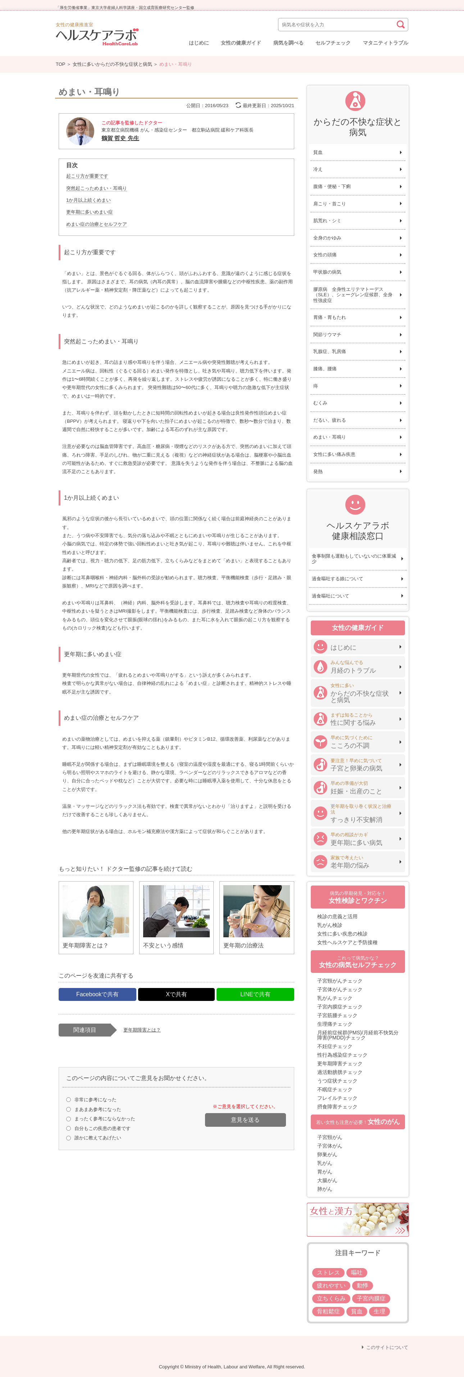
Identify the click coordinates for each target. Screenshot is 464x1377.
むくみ (320, 403)
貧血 (318, 152)
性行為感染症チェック (342, 1054)
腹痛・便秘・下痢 (332, 186)
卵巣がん (327, 1154)
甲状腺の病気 (327, 272)
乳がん (324, 1163)
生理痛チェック (334, 1023)
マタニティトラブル (385, 42)
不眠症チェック (334, 1089)
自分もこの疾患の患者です (102, 1128)
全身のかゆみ (327, 238)
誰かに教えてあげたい (97, 1137)
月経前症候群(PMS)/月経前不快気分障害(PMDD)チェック (358, 1035)
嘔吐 (357, 1273)
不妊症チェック (334, 1046)
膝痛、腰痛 (325, 368)
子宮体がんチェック (340, 989)
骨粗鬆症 (328, 1311)
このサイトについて (387, 1347)
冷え (318, 169)
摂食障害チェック (337, 1106)
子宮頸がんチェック (340, 980)
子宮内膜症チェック (340, 1006)
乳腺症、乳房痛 (329, 351)
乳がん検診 (329, 925)
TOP (60, 64)
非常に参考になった (95, 1099)
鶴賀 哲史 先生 (120, 138)
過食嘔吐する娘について (337, 578)
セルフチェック (333, 42)
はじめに (199, 42)
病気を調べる (288, 42)
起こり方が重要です (87, 176)
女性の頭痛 (325, 254)
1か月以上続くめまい (88, 200)
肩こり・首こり (329, 203)
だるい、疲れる (329, 420)
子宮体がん (329, 1145)
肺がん (324, 1188)
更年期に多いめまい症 (89, 212)
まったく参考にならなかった (104, 1118)
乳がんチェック (334, 998)
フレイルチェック (337, 1098)
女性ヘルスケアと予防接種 (347, 942)
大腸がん (327, 1180)
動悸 (362, 1285)
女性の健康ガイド (241, 42)
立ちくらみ (331, 1298)
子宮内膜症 (371, 1298)
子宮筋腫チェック (337, 1015)
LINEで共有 (255, 994)
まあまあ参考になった (97, 1109)
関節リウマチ (327, 334)
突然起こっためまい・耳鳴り (96, 188)
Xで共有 (176, 994)
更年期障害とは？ (142, 1030)
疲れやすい (331, 1285)
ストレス (328, 1273)
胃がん (324, 1171)
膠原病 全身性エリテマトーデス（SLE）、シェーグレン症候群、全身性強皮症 (352, 295)
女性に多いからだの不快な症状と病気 (112, 64)
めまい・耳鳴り (329, 437)
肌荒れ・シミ (327, 220)
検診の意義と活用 (337, 916)
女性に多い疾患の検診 (342, 933)
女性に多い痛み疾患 (334, 454)
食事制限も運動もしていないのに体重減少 (354, 558)
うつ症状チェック (337, 1080)
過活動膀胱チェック (340, 1072)
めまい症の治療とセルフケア (96, 224)
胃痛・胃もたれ (329, 317)
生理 (379, 1311)
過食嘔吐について (330, 596)
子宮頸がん (329, 1137)
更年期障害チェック (340, 1063)
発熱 (318, 471)
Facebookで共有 (97, 994)
